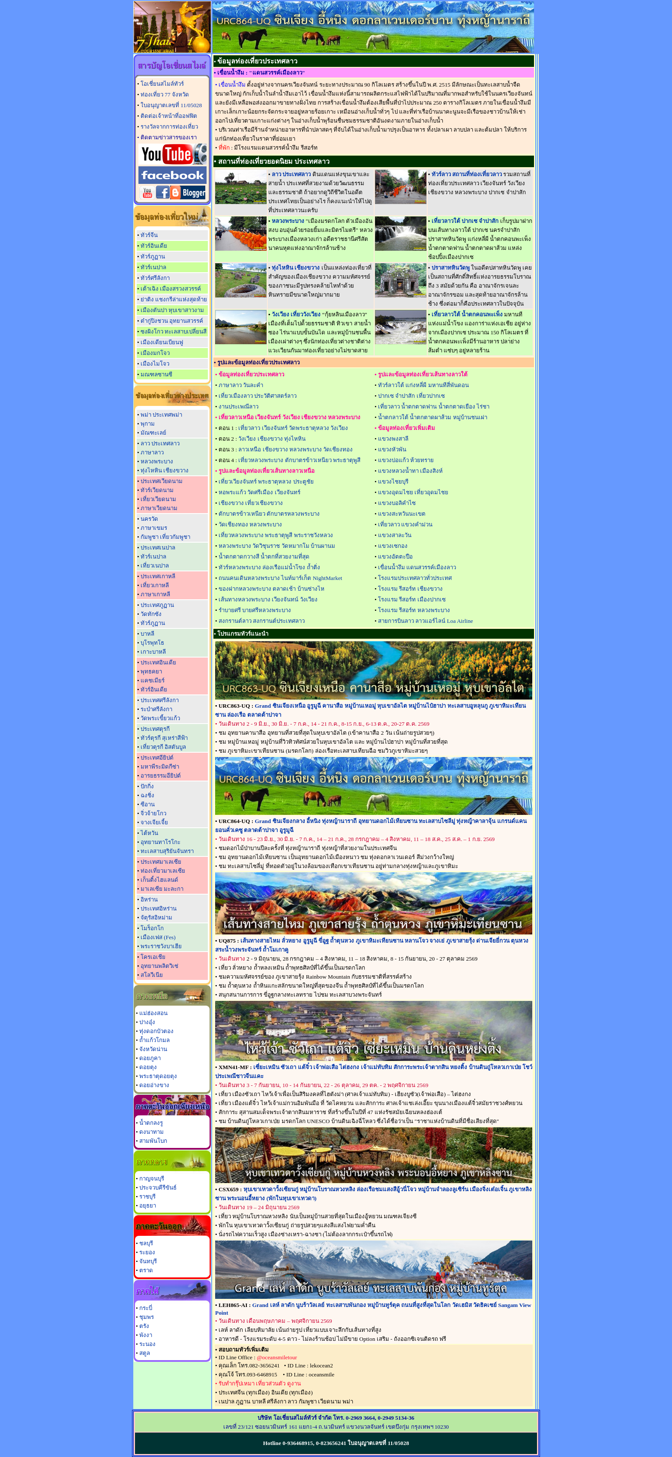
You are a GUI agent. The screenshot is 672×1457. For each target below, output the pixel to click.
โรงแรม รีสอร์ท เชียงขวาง (410, 589)
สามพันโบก (153, 1141)
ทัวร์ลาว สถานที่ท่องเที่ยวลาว (467, 174)
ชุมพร (146, 1317)
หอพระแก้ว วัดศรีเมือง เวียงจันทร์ (259, 492)
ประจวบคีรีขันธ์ (158, 1187)
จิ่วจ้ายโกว (153, 813)
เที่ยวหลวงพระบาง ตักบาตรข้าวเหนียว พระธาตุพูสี (299, 460)
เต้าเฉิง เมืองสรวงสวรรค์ (171, 288)
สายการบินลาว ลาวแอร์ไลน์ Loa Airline (425, 621)
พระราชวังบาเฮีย (161, 946)
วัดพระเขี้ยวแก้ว (160, 718)
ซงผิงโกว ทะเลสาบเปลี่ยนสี (174, 331)
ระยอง (147, 1252)
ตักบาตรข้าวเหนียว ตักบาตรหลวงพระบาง (269, 514)
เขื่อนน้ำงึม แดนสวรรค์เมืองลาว (417, 567)
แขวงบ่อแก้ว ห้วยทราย (406, 460)
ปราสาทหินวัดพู (451, 267)
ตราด (146, 1270)
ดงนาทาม (151, 1132)
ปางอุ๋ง (147, 1022)
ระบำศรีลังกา (156, 709)
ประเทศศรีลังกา (160, 700)
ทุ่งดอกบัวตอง (156, 1031)
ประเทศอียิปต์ (157, 757)
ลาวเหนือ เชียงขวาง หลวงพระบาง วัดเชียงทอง (295, 449)
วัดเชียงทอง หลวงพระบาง (250, 524)
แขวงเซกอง (393, 546)
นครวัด (149, 519)
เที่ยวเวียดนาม (158, 499)
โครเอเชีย (153, 957)
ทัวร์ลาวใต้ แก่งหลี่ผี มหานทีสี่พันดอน (423, 385)
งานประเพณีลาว (238, 406)
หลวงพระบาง (157, 461)
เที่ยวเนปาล (155, 565)
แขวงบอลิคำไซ (397, 503)
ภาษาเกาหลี (155, 594)
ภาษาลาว (152, 452)
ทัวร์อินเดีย (154, 246)
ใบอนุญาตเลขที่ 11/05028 (171, 105)
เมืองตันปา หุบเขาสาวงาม (172, 310)
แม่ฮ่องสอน (153, 1013)
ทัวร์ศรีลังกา (155, 278)
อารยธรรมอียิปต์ (161, 775)
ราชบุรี (147, 1196)
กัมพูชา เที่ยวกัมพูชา (165, 537)
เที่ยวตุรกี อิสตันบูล (163, 747)
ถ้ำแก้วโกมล (154, 1040)
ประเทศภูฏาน (157, 605)
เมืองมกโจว (155, 353)
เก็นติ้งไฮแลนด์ (159, 880)
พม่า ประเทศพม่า (161, 415)
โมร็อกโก (152, 928)
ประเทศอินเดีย (158, 662)
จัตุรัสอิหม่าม (156, 917)
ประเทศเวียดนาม (162, 481)
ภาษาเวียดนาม (159, 508)
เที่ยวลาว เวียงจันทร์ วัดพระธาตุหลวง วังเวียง (293, 428)
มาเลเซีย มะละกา (162, 889)
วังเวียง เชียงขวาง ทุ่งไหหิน (272, 439)
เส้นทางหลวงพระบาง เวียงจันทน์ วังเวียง (268, 599)
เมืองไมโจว (155, 363)
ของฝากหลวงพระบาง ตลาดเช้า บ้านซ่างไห (271, 589)
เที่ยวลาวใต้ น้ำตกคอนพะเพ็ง (467, 314)
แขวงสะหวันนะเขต (402, 514)
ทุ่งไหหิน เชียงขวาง (165, 470)
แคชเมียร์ (153, 680)
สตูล (144, 1353)
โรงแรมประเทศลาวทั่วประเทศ (415, 578)
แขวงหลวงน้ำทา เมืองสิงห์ (410, 471)
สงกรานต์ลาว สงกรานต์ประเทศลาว (262, 621)
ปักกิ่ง (147, 786)
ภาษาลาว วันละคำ (241, 385)
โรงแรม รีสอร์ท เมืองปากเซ (412, 599)
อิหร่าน (149, 899)
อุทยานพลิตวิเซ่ (159, 966)
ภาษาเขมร (154, 528)
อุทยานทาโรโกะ (160, 842)
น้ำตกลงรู (151, 1123)
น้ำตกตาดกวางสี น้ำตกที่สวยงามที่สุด (264, 556)
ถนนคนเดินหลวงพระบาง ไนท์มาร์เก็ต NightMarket (280, 578)
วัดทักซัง (151, 614)
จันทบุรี (148, 1261)
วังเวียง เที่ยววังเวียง (296, 314)
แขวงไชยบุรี (393, 481)
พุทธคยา (151, 671)
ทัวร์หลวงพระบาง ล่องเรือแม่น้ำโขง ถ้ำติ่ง (269, 567)
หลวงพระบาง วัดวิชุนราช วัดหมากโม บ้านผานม (277, 546)
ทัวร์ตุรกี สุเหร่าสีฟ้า (164, 738)
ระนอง (147, 1344)
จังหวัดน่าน (153, 1049)
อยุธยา (147, 1205)
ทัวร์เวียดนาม (157, 490)
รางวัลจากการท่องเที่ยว (169, 126)
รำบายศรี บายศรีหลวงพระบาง (255, 610)
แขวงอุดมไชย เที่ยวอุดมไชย (413, 492)
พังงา (145, 1335)
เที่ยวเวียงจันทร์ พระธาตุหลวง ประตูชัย (266, 481)
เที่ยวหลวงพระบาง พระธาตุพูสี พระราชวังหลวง (276, 535)
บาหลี (147, 634)
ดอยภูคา (150, 1058)
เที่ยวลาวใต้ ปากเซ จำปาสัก (465, 221)
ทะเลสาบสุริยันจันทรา (167, 851)
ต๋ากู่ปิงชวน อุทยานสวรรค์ (172, 321)
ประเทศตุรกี (155, 729)
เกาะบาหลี (153, 652)
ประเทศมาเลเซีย (161, 862)
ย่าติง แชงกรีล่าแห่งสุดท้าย (174, 299)
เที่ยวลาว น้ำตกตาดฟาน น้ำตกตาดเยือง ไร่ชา (433, 406)
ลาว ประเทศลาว (160, 443)
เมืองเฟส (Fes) (158, 937)
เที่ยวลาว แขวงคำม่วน (405, 524)
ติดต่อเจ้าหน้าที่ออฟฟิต (169, 116)
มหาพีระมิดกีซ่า (160, 766)
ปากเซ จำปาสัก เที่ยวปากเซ (411, 396)
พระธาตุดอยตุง (158, 1076)
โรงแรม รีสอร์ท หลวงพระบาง (414, 610)
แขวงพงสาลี (393, 439)
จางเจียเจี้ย (154, 822)
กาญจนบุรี (151, 1178)
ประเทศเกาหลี (158, 576)
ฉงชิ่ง (147, 795)
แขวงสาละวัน (394, 535)
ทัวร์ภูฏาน (153, 256)
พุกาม (148, 424)
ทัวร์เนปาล (153, 267)
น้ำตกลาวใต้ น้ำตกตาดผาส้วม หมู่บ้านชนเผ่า (432, 417)
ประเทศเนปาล (158, 547)
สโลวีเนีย (152, 975)
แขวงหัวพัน (392, 449)
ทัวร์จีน (149, 235)
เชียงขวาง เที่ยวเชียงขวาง (251, 503)
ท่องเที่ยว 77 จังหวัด (165, 94)
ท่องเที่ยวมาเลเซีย (163, 871)
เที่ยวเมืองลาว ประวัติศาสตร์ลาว (258, 396)
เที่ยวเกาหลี (155, 585)
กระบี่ (145, 1308)
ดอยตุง (148, 1067)
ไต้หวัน (149, 833)
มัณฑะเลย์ (153, 433)
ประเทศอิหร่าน (159, 908)
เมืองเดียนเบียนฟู (162, 342)
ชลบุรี (146, 1243)
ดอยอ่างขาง (154, 1085)
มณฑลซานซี (156, 374)
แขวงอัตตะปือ (395, 556)
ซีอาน (148, 804)
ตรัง (144, 1326)
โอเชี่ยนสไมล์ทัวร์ (162, 84)
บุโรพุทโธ (152, 643)
